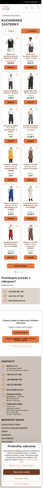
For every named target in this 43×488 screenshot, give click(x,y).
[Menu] (38, 7)
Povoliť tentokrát (20, 333)
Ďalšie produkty (20, 266)
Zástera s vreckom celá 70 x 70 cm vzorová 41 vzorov (30, 166)
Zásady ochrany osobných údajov (21, 466)
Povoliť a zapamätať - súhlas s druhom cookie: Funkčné (20, 339)
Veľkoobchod (6, 435)
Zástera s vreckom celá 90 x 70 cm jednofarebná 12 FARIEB (11, 206)
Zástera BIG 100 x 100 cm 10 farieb (30, 92)
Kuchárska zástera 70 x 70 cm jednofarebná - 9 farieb (11, 129)
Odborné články (7, 442)
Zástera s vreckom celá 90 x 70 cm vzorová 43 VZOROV (30, 245)
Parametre (30, 31)
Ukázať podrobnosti (21, 484)
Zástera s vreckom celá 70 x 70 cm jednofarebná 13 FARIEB (11, 168)
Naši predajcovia (7, 438)
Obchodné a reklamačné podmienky (14, 428)
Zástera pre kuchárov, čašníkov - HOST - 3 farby (30, 56)
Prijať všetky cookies (21, 472)
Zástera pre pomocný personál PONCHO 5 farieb (11, 56)
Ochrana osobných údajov (10, 424)
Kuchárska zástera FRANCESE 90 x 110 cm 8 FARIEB (11, 244)
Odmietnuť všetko (21, 478)
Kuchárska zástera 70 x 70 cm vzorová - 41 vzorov (30, 128)
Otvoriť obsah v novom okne (20, 346)
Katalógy (4, 431)
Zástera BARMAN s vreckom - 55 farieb (10, 92)
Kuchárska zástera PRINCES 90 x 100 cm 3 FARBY (30, 205)
